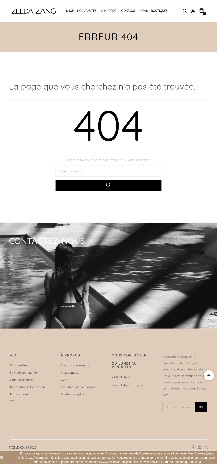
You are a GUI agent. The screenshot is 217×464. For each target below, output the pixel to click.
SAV (12, 401)
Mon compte (69, 372)
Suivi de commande (23, 372)
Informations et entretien (27, 387)
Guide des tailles (21, 380)
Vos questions (19, 365)
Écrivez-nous (19, 394)
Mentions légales (72, 394)
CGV (64, 380)
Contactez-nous (47, 240)
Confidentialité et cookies (78, 387)
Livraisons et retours (75, 365)
